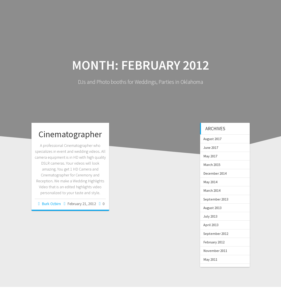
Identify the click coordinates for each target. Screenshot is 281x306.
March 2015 (211, 164)
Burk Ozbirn (51, 203)
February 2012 (214, 242)
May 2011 (210, 259)
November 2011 (215, 250)
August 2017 (212, 139)
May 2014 (210, 182)
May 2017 (210, 156)
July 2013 (210, 216)
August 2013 (212, 208)
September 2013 (215, 199)
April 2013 (210, 225)
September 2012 (215, 233)
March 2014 (211, 190)
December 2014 (215, 173)
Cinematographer (70, 134)
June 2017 (210, 147)
